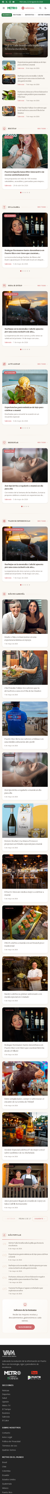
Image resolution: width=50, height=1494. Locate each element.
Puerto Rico (7, 1492)
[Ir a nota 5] (29, 192)
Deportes (30, 15)
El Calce (5, 1420)
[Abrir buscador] (40, 8)
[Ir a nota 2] (22, 192)
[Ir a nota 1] (20, 192)
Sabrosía (6, 1416)
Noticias (18, 15)
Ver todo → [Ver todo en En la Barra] (42, 207)
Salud (4, 1398)
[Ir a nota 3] (25, 192)
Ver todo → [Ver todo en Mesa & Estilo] (42, 285)
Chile (4, 1466)
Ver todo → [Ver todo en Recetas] (42, 128)
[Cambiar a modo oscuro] (45, 8)
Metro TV (6, 1405)
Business (6, 1413)
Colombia (6, 1471)
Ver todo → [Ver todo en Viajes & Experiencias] (42, 521)
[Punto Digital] (34, 1378)
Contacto (6, 1433)
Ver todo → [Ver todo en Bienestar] (42, 442)
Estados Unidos (9, 1479)
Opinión (5, 1401)
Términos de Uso (9, 1445)
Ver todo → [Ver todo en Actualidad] (42, 364)
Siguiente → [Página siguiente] (40, 1219)
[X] (6, 2)
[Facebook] (3, 2)
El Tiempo (6, 1409)
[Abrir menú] (3, 8)
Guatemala (7, 1483)
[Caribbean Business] (12, 1378)
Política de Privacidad (11, 1441)
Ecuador (5, 1475)
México (5, 1488)
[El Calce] (34, 1373)
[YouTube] (13, 2)
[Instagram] (10, 2)
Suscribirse (25, 1327)
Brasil (4, 1462)
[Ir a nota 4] (27, 192)
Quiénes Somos (9, 1450)
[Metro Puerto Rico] (12, 1373)
